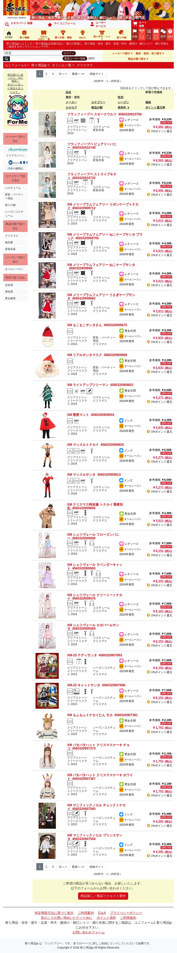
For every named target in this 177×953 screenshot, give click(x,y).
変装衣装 (10, 249)
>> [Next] (78, 73)
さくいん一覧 (61, 65)
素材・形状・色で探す (149, 53)
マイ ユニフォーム (61, 24)
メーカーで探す (121, 53)
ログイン (69, 53)
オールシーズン (14, 269)
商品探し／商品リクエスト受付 (103, 896)
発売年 (122, 107)
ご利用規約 (128, 917)
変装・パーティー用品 (14, 196)
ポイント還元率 (155, 107)
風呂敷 (9, 242)
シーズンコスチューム (14, 213)
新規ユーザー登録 (74, 58)
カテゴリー (98, 102)
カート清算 (140, 24)
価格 (148, 102)
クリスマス (85, 65)
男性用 (9, 291)
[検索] (34, 53)
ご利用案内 (86, 913)
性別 (120, 97)
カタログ (71, 107)
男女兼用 (10, 298)
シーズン (123, 102)
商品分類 (97, 107)
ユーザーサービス (98, 24)
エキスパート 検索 (18, 24)
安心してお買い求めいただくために (66, 917)
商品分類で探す (137, 58)
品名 (68, 92)
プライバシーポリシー (126, 913)
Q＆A (102, 913)
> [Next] (63, 73)
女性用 (9, 285)
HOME (9, 35)
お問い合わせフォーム (88, 932)
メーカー (71, 102)
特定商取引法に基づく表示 (54, 913)
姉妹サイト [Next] (97, 73)
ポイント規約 (106, 917)
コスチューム (13, 187)
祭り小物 (10, 205)
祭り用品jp (39, 65)
